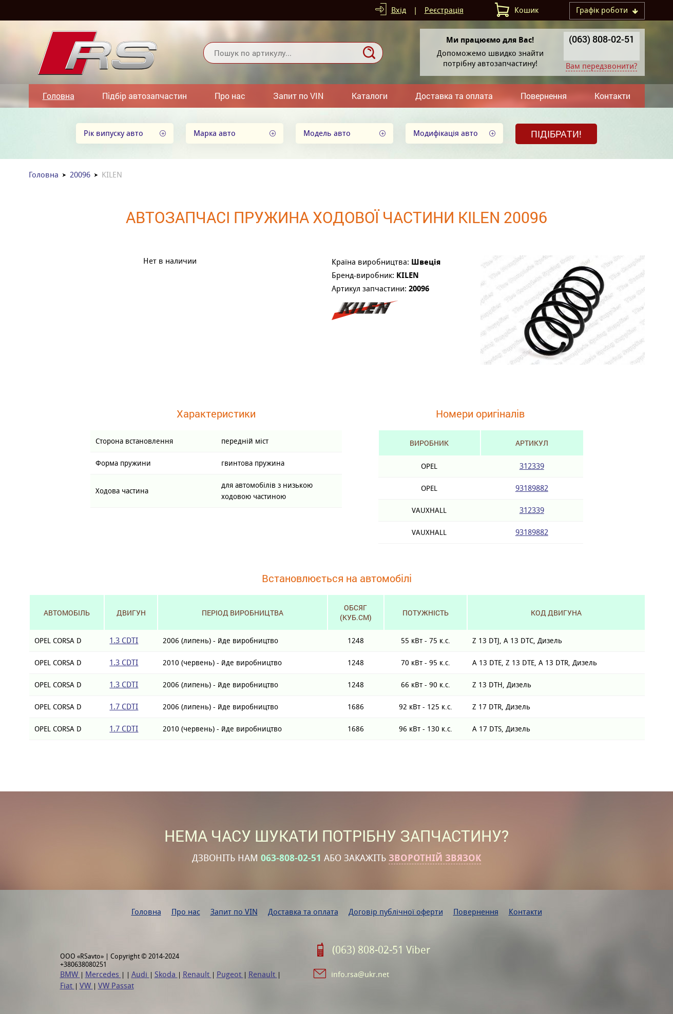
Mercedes (103, 974)
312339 (532, 466)
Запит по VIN (298, 95)
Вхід (398, 10)
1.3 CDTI (123, 640)
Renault (197, 974)
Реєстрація (444, 10)
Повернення (544, 95)
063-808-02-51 (291, 858)
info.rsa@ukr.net (360, 974)
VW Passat (116, 985)
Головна (58, 95)
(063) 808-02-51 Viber (381, 950)
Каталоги (370, 95)
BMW (70, 974)
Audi (140, 974)
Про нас (230, 95)
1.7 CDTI (123, 706)
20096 (80, 175)
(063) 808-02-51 (601, 39)
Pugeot (230, 974)
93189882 (531, 488)
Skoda (166, 974)
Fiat (67, 985)
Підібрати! (556, 134)
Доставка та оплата (454, 95)
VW (86, 985)
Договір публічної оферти (396, 912)
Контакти (612, 95)
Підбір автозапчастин (144, 95)
